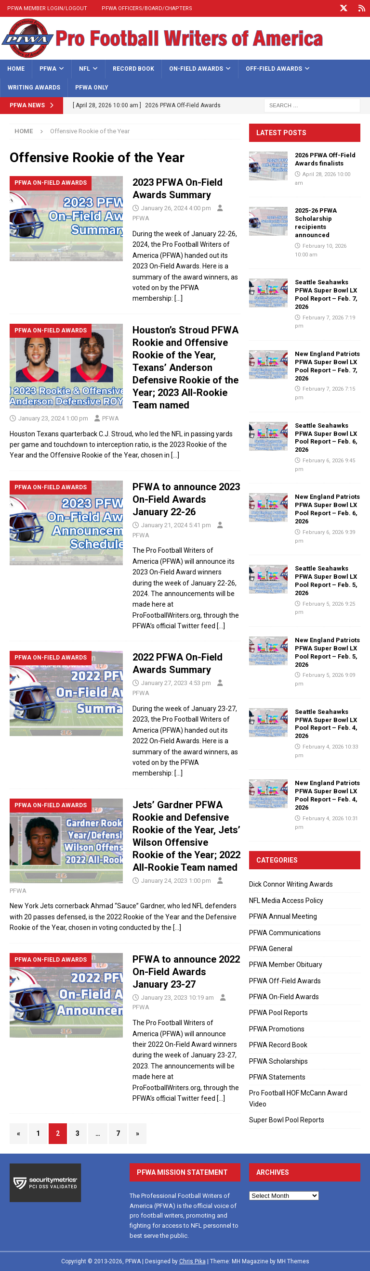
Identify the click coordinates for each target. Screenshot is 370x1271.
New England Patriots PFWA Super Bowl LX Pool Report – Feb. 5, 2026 (327, 652)
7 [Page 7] (118, 1133)
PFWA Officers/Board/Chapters (147, 8)
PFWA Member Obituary (285, 964)
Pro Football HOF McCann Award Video (298, 1098)
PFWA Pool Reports (278, 1013)
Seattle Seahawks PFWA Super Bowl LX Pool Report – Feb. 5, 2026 (326, 581)
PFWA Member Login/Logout (47, 8)
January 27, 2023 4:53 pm (176, 682)
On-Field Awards (196, 68)
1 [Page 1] (38, 1133)
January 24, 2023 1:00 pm (176, 880)
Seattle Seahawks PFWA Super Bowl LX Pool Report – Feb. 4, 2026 (326, 724)
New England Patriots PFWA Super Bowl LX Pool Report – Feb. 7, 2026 (327, 366)
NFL (84, 68)
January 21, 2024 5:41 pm (176, 525)
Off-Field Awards (274, 68)
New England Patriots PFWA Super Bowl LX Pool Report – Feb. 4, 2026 (327, 795)
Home (16, 68)
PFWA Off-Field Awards (285, 981)
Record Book (133, 68)
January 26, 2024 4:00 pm (176, 208)
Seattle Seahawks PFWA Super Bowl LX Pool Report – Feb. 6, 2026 (326, 438)
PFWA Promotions (276, 1029)
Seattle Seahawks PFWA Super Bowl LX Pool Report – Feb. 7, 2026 (326, 294)
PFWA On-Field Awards (284, 997)
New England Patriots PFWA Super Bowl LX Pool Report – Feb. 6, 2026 (327, 509)
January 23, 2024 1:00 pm (53, 418)
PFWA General (270, 949)
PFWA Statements (277, 1077)
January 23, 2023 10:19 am (177, 997)
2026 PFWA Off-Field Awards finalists (325, 159)
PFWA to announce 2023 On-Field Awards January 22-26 (186, 499)
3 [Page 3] (77, 1133)
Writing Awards (34, 87)
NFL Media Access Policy (286, 900)
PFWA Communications (285, 933)
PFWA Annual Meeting (283, 916)
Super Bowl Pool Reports (286, 1120)
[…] (178, 298)
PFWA (48, 68)
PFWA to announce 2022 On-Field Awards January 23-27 (186, 971)
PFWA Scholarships (278, 1061)
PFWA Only (91, 87)
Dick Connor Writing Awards (291, 884)
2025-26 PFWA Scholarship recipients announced (316, 223)
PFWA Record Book (278, 1045)
